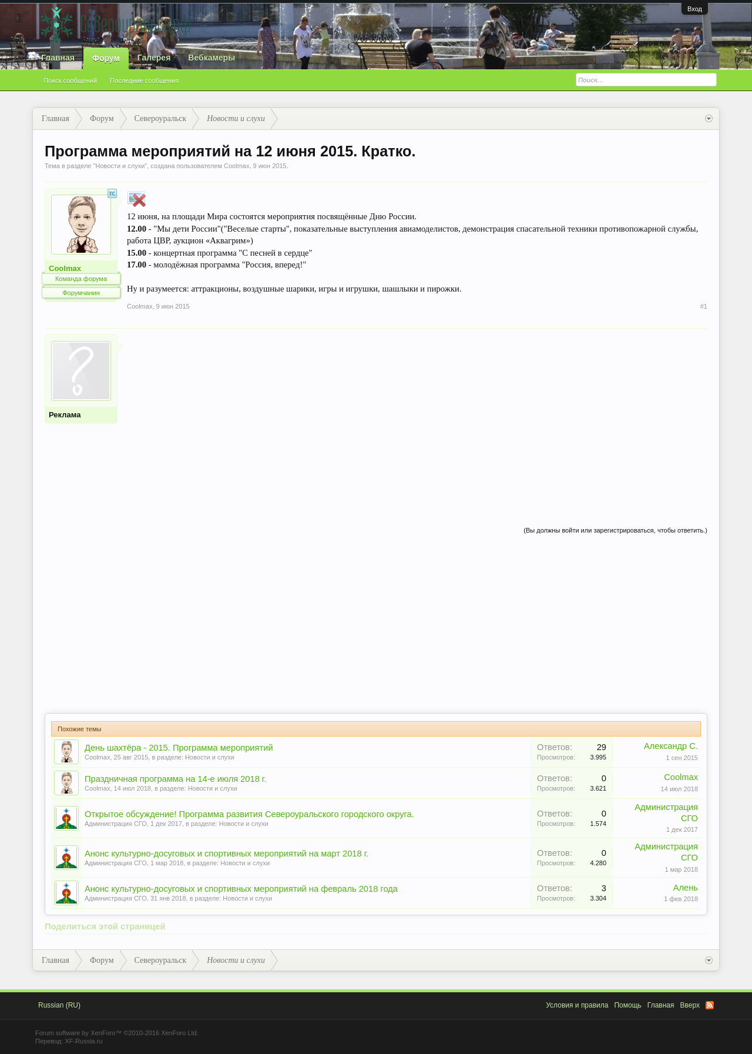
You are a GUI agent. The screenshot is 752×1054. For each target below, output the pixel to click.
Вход (694, 8)
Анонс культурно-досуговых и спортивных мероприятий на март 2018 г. (226, 853)
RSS (710, 1005)
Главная (58, 57)
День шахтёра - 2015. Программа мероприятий (179, 747)
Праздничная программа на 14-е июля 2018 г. (176, 779)
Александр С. (671, 746)
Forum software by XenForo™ (117, 1032)
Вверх (690, 1005)
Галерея (154, 57)
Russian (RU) (59, 1005)
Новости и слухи (120, 165)
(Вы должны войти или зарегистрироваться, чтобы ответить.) (615, 530)
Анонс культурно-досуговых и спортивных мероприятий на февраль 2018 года (241, 889)
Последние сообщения (144, 80)
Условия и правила (577, 1005)
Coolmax (236, 165)
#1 (703, 306)
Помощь (627, 1005)
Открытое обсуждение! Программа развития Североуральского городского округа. (249, 814)
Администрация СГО (116, 823)
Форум (106, 58)
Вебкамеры (211, 57)
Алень (685, 887)
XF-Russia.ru (83, 1041)
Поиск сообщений (70, 80)
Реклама (64, 414)
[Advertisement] (417, 416)
